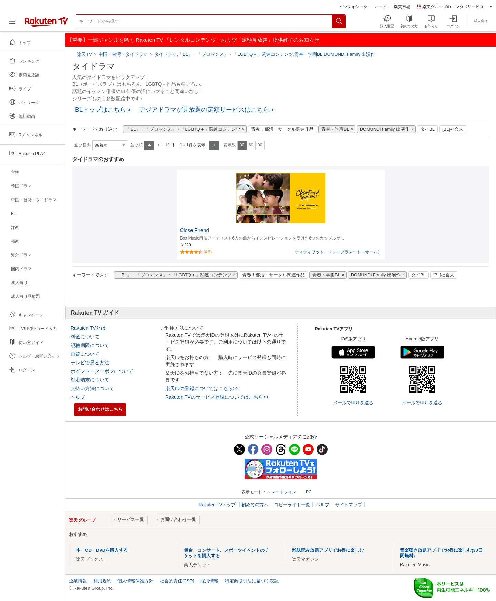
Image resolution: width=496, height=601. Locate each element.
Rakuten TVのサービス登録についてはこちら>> (217, 397)
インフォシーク (353, 6)
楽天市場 (402, 6)
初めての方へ (254, 504)
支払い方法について (92, 388)
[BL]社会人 (453, 129)
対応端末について (90, 380)
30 (242, 145)
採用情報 (209, 580)
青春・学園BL (335, 129)
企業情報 (78, 580)
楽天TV (85, 54)
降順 (158, 145)
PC (309, 492)
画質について (85, 354)
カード (380, 6)
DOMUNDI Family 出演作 (385, 129)
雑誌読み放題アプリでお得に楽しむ (328, 550)
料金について (85, 336)
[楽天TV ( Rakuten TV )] (46, 24)
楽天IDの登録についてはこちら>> (201, 388)
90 (260, 145)
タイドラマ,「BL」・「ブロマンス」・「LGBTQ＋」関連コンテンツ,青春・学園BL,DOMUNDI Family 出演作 (264, 54)
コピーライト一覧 (292, 504)
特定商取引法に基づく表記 (252, 580)
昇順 (149, 145)
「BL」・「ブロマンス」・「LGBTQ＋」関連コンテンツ (183, 129)
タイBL (427, 129)
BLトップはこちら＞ (103, 109)
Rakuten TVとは (88, 328)
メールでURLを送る (353, 402)
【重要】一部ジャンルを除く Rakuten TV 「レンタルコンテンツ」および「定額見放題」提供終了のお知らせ (193, 40)
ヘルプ (78, 397)
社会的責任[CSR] (177, 580)
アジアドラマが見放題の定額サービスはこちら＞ (207, 109)
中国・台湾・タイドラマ (123, 54)
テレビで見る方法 (90, 362)
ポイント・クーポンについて (102, 371)
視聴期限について (90, 345)
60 (251, 145)
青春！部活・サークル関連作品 (282, 129)
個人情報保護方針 (135, 580)
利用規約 (102, 580)
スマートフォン (281, 492)
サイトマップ (348, 504)
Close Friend (194, 230)
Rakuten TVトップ (218, 504)
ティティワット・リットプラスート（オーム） (338, 251)
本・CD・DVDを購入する (102, 550)
